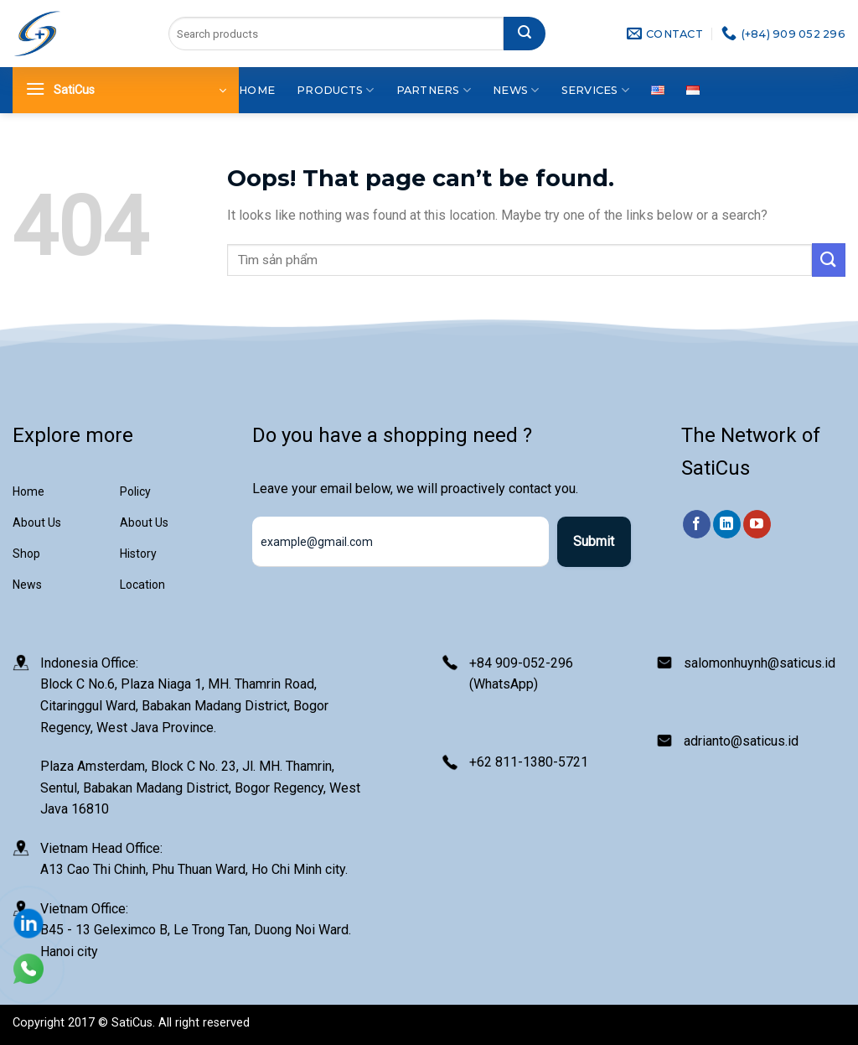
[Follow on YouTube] (757, 524)
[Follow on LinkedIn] (727, 524)
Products (336, 90)
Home (257, 90)
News (516, 90)
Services (595, 90)
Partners (434, 90)
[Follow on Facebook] (697, 524)
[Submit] (524, 33)
